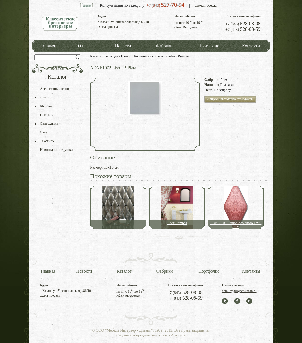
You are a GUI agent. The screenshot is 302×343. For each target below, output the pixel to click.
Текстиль (47, 141)
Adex (171, 56)
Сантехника (49, 123)
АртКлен (178, 335)
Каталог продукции (104, 56)
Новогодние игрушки (56, 150)
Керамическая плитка (149, 56)
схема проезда (206, 5)
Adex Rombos (177, 223)
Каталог (124, 271)
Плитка (126, 56)
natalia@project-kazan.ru (239, 291)
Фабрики (164, 45)
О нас (83, 45)
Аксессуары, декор (54, 88)
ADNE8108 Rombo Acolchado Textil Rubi (236, 225)
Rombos (183, 56)
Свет (43, 132)
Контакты (251, 45)
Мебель (46, 106)
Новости (123, 45)
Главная (47, 45)
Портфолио (208, 45)
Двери (44, 97)
